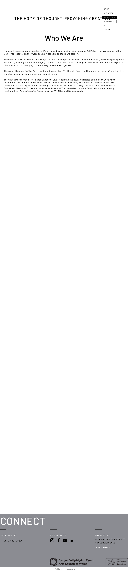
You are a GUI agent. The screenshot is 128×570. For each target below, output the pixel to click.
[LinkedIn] (71, 540)
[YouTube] (65, 540)
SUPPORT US (109, 21)
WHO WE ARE (109, 17)
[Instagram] (52, 540)
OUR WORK (108, 13)
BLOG (105, 25)
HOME (106, 9)
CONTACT (107, 29)
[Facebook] (58, 540)
